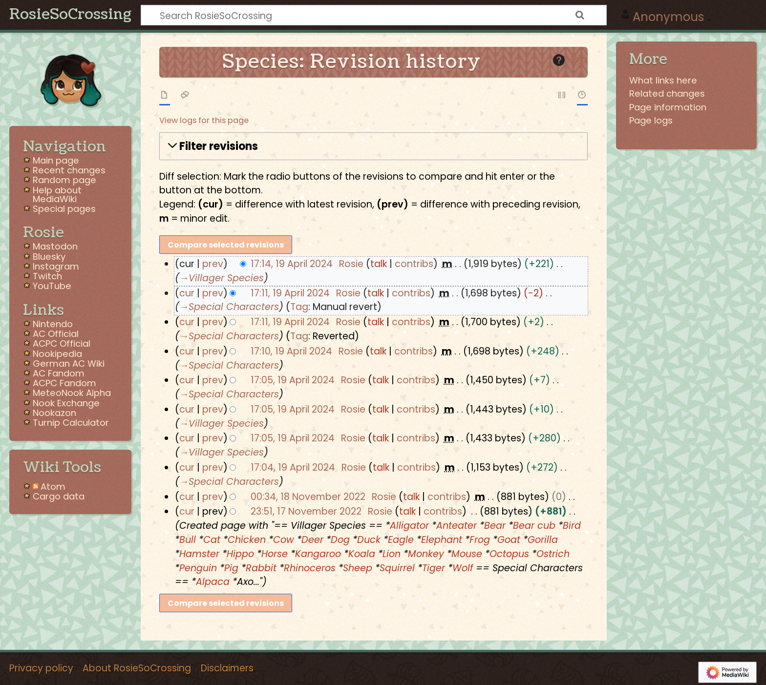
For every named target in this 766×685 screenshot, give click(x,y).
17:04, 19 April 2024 (293, 467)
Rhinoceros (310, 568)
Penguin (198, 568)
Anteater (456, 525)
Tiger (433, 568)
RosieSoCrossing (70, 14)
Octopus (509, 553)
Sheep (357, 568)
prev (212, 263)
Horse (274, 553)
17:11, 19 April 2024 (290, 293)
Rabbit (261, 568)
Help (569, 59)
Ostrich (553, 553)
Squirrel (397, 568)
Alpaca (213, 581)
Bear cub (534, 525)
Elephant (441, 539)
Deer (312, 539)
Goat (508, 539)
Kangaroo (318, 553)
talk (378, 263)
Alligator (409, 525)
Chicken (247, 539)
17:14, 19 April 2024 (292, 263)
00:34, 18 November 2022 (308, 496)
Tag (299, 306)
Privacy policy (41, 668)
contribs (414, 263)
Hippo (240, 553)
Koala (361, 553)
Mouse (466, 553)
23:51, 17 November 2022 (306, 511)
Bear (495, 525)
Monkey (426, 553)
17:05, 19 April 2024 (293, 380)
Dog (340, 539)
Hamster (199, 553)
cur (186, 293)
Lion (392, 553)
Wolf (462, 568)
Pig (231, 568)
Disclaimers (227, 668)
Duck (369, 539)
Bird (572, 525)
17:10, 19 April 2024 (291, 351)
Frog (479, 539)
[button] (373, 146)
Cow (283, 539)
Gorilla (543, 539)
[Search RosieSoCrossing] (373, 15)
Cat (211, 539)
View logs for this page (204, 120)
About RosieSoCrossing (137, 668)
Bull (187, 539)
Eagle (401, 539)
